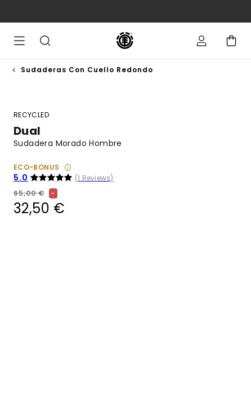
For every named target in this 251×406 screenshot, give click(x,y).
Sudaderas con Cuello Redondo (87, 69)
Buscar (45, 40)
